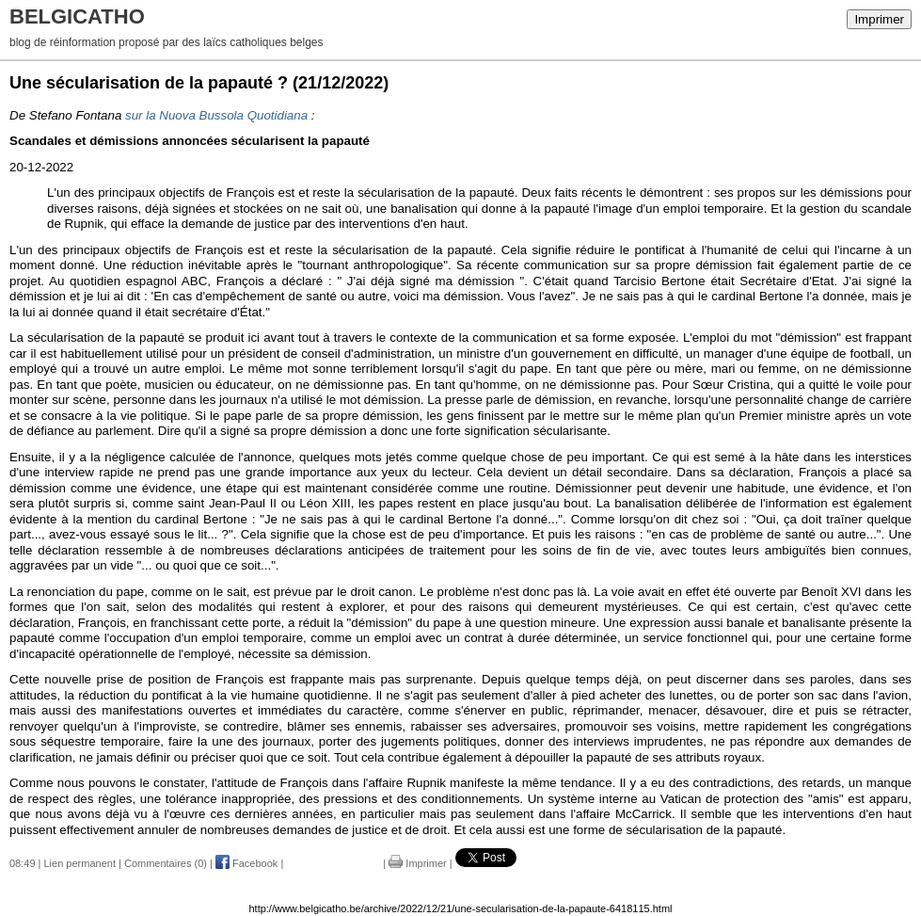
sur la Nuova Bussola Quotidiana (216, 115)
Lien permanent (80, 863)
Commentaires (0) (165, 863)
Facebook (246, 863)
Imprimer (879, 19)
